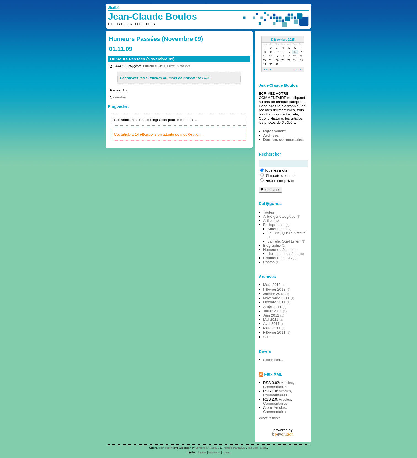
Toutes (268, 212)
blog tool (202, 452)
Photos (269, 262)
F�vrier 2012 (274, 289)
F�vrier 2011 (274, 332)
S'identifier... (273, 360)
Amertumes (277, 229)
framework (215, 452)
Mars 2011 (272, 328)
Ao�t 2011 (272, 307)
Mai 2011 (270, 319)
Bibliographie (274, 225)
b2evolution (165, 447)
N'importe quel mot (279, 175)
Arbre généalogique (279, 216)
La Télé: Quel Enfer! (284, 241)
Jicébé (113, 8)
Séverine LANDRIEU (207, 447)
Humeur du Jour (154, 66)
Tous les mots (275, 170)
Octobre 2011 (274, 302)
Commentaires (275, 387)
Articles (269, 221)
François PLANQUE (234, 447)
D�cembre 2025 (283, 39)
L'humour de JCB (277, 258)
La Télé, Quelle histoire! (287, 233)
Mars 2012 (272, 285)
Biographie (272, 245)
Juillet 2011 (272, 311)
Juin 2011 (271, 315)
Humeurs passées (178, 66)
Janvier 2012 (273, 294)
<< (266, 69)
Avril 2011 (271, 324)
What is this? (269, 418)
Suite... (269, 337)
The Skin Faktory (257, 447)
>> (301, 69)
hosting (227, 452)
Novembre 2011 (276, 298)
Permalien (117, 97)
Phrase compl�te (279, 181)
